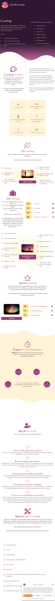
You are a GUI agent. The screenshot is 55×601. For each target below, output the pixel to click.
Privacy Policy (41, 598)
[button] (52, 584)
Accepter (28, 595)
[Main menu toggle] (52, 4)
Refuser (38, 595)
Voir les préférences (48, 595)
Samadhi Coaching (17, 4)
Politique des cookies (35, 598)
